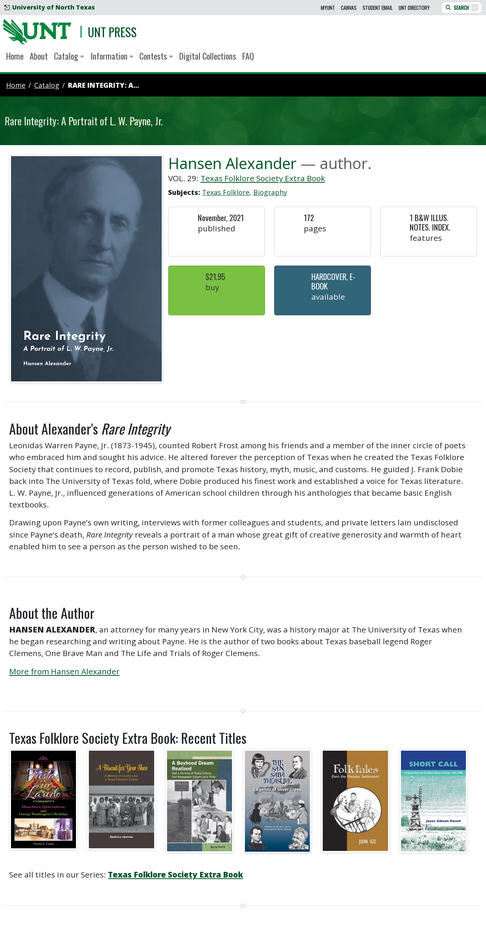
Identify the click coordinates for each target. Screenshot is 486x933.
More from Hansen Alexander (64, 671)
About (39, 55)
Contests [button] (156, 55)
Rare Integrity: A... (103, 85)
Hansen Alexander (232, 163)
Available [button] (328, 296)
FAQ (248, 55)
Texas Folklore (225, 192)
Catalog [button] (69, 55)
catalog (46, 85)
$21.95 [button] (215, 276)
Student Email (378, 7)
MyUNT (328, 7)
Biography (270, 192)
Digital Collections (207, 55)
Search (461, 7)
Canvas (349, 7)
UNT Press (112, 32)
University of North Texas (50, 7)
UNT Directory (414, 7)
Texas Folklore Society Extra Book (262, 178)
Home (15, 55)
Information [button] (112, 55)
